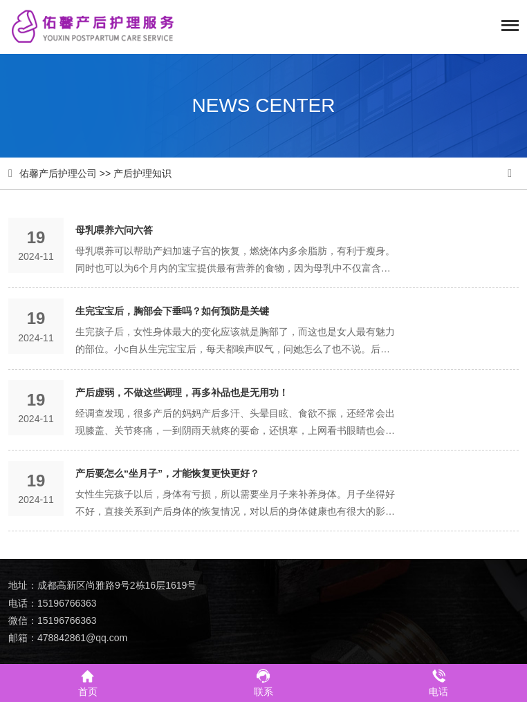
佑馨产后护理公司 (58, 173)
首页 (88, 682)
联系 (263, 682)
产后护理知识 (142, 173)
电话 (438, 682)
